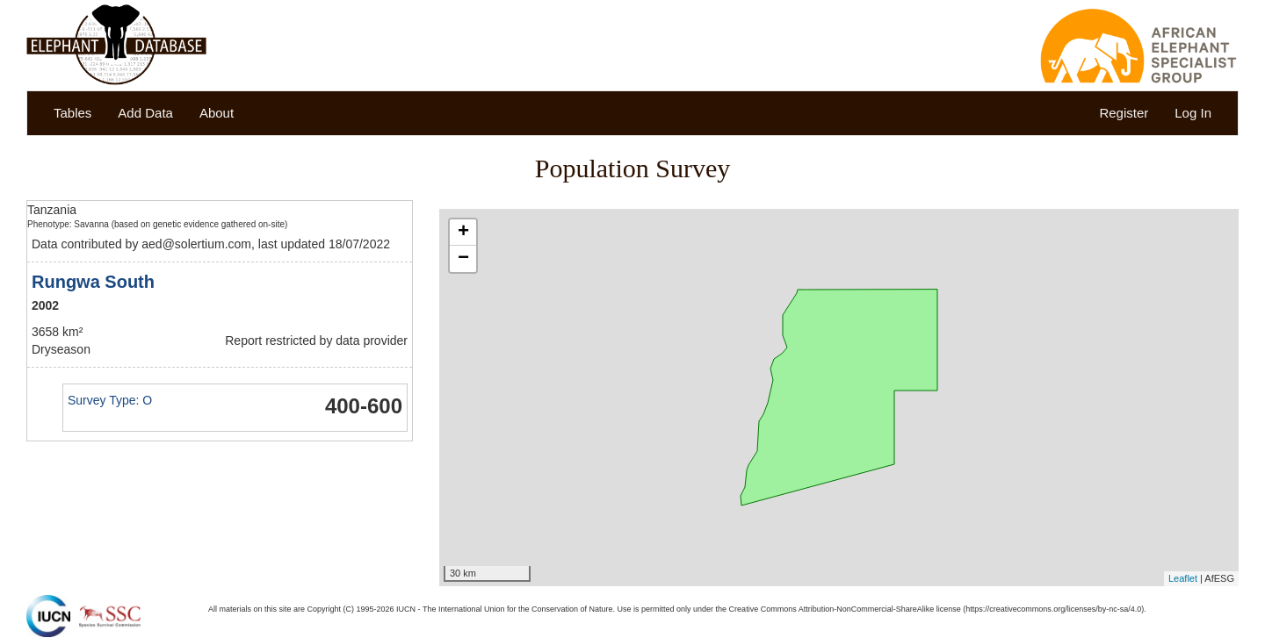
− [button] (463, 259)
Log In (1193, 112)
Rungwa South (93, 281)
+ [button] (463, 232)
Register (1123, 112)
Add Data (145, 112)
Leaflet (1182, 578)
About (216, 112)
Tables (72, 112)
